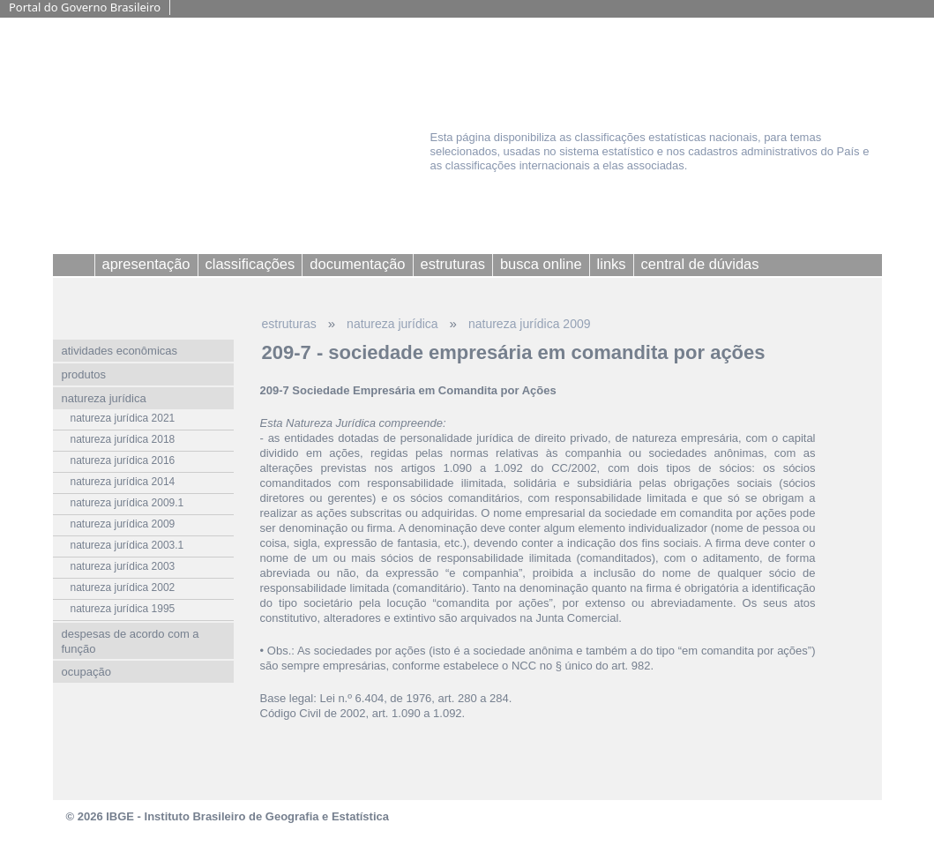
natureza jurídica (392, 324)
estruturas (289, 324)
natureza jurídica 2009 (529, 324)
